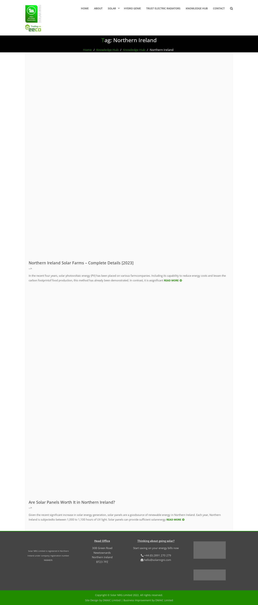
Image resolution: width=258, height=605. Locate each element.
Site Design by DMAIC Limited (103, 600)
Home (85, 8)
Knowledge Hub (197, 8)
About (98, 8)
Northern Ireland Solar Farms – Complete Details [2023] (81, 262)
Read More (171, 280)
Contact (219, 8)
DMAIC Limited (164, 600)
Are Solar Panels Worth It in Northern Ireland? (72, 502)
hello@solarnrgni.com (157, 560)
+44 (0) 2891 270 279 (157, 555)
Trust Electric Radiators (163, 8)
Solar (112, 8)
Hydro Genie (132, 8)
